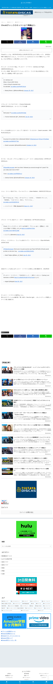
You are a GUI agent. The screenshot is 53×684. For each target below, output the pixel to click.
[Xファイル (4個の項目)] (39, 604)
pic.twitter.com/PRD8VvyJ (15, 173)
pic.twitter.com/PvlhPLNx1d (18, 86)
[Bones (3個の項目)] (32, 606)
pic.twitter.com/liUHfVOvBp (18, 113)
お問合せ (9, 673)
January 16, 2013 (30, 177)
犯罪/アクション (5, 332)
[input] (26, 546)
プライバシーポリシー (44, 673)
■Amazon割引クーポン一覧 (8, 640)
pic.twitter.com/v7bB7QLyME (11, 230)
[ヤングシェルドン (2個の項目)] (29, 611)
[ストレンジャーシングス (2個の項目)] (10, 611)
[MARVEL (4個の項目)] (4, 606)
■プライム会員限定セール (8, 631)
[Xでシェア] (7, 41)
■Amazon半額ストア (7, 638)
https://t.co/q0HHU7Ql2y (28, 228)
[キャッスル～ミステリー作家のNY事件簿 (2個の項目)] (16, 608)
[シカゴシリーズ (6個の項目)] (17, 604)
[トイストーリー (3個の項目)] (47, 606)
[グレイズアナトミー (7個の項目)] (35, 601)
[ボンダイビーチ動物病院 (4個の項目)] (14, 606)
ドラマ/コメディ (9, 677)
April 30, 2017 (19, 281)
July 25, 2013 (27, 255)
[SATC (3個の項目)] (3, 608)
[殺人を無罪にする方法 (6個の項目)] (7, 604)
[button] (50, 546)
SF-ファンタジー (26, 677)
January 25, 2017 (29, 90)
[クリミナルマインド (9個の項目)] (16, 601)
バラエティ (26, 679)
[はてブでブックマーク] (33, 41)
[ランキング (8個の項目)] (26, 601)
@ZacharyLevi (34, 139)
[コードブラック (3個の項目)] (24, 606)
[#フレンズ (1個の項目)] (45, 611)
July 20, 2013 (29, 116)
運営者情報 (26, 673)
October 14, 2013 (31, 145)
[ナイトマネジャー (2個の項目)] (39, 608)
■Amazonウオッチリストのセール (10, 636)
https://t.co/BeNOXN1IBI (21, 277)
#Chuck (41, 139)
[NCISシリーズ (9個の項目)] (5, 601)
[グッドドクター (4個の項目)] (47, 604)
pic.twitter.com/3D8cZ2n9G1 (26, 251)
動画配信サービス (9, 675)
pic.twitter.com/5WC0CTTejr (11, 141)
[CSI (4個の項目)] (33, 604)
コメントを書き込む (26, 512)
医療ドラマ (26, 675)
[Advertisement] (26, 349)
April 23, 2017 (21, 234)
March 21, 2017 (28, 206)
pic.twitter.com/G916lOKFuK (11, 202)
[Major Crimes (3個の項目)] (39, 606)
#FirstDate (46, 139)
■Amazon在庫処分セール (8, 633)
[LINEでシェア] (46, 41)
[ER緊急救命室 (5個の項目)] (26, 604)
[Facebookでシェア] (20, 41)
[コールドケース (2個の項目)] (29, 608)
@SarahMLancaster (8, 167)
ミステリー (43, 677)
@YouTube (31, 277)
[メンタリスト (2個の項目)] (48, 608)
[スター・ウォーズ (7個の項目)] (46, 601)
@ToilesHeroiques (8, 249)
